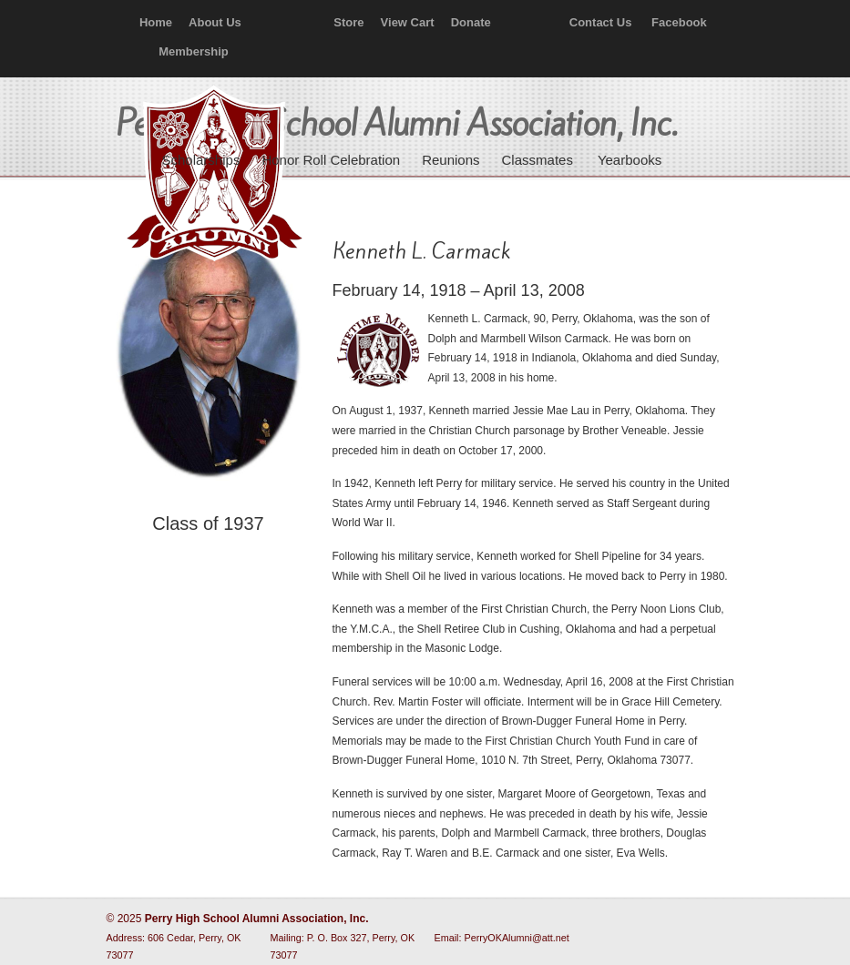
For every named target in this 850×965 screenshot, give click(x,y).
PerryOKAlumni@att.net (517, 937)
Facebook (679, 22)
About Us (215, 22)
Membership (194, 51)
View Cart (408, 22)
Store (348, 22)
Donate (471, 22)
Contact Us (600, 22)
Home (155, 22)
